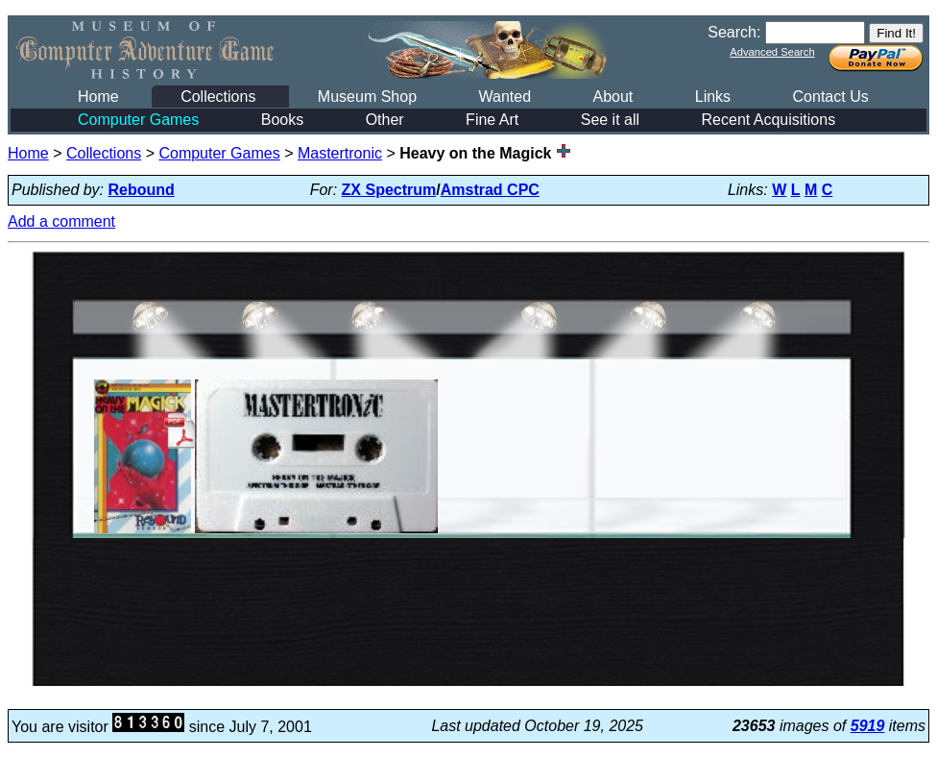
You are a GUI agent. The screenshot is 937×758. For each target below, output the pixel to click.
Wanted (504, 96)
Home (98, 96)
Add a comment (61, 221)
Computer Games (138, 119)
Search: (734, 32)
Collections (217, 96)
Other (385, 119)
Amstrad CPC (490, 190)
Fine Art (492, 119)
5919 (868, 726)
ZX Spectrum (389, 190)
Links (713, 96)
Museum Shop (367, 96)
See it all (610, 119)
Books (282, 119)
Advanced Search (772, 52)
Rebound (141, 190)
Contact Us (831, 96)
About (612, 96)
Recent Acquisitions (769, 119)
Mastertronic (340, 153)
